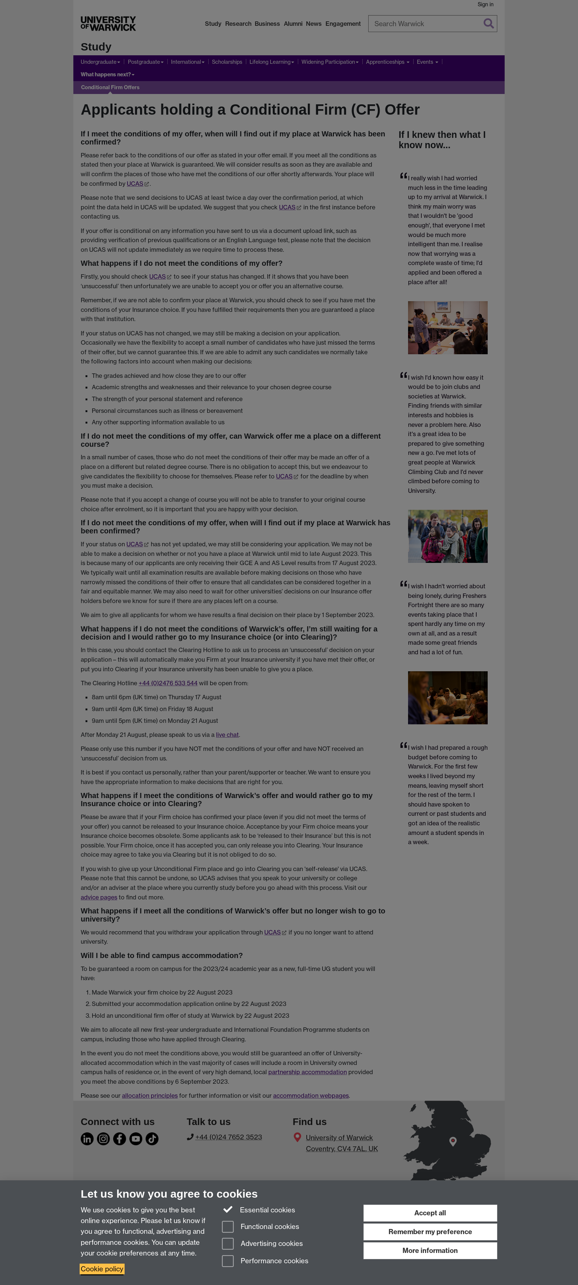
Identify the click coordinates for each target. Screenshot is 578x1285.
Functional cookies (260, 1227)
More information (430, 1250)
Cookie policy (102, 1269)
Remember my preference (430, 1231)
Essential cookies (258, 1209)
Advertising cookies (262, 1244)
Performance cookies (265, 1261)
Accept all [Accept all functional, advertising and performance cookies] (430, 1213)
